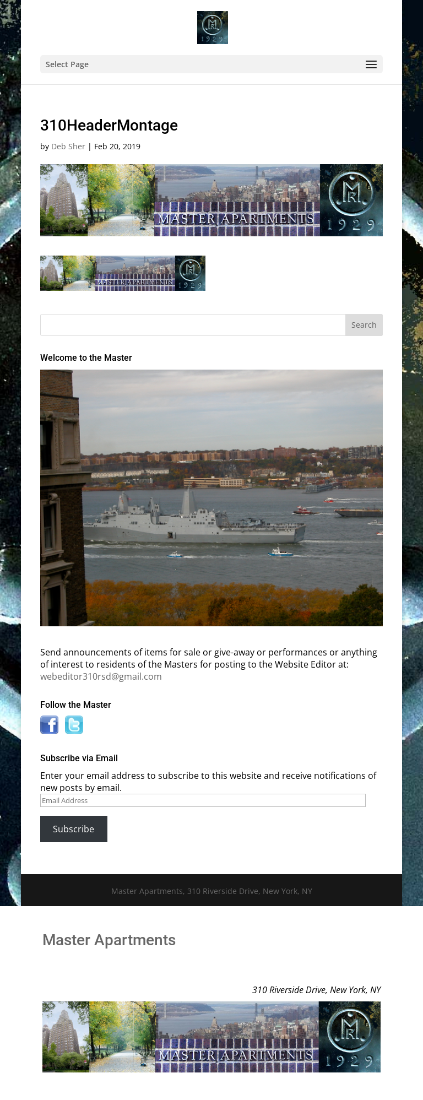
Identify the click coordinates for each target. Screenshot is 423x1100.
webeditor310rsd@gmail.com (101, 676)
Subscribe (73, 829)
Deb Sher (68, 146)
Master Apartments (109, 940)
